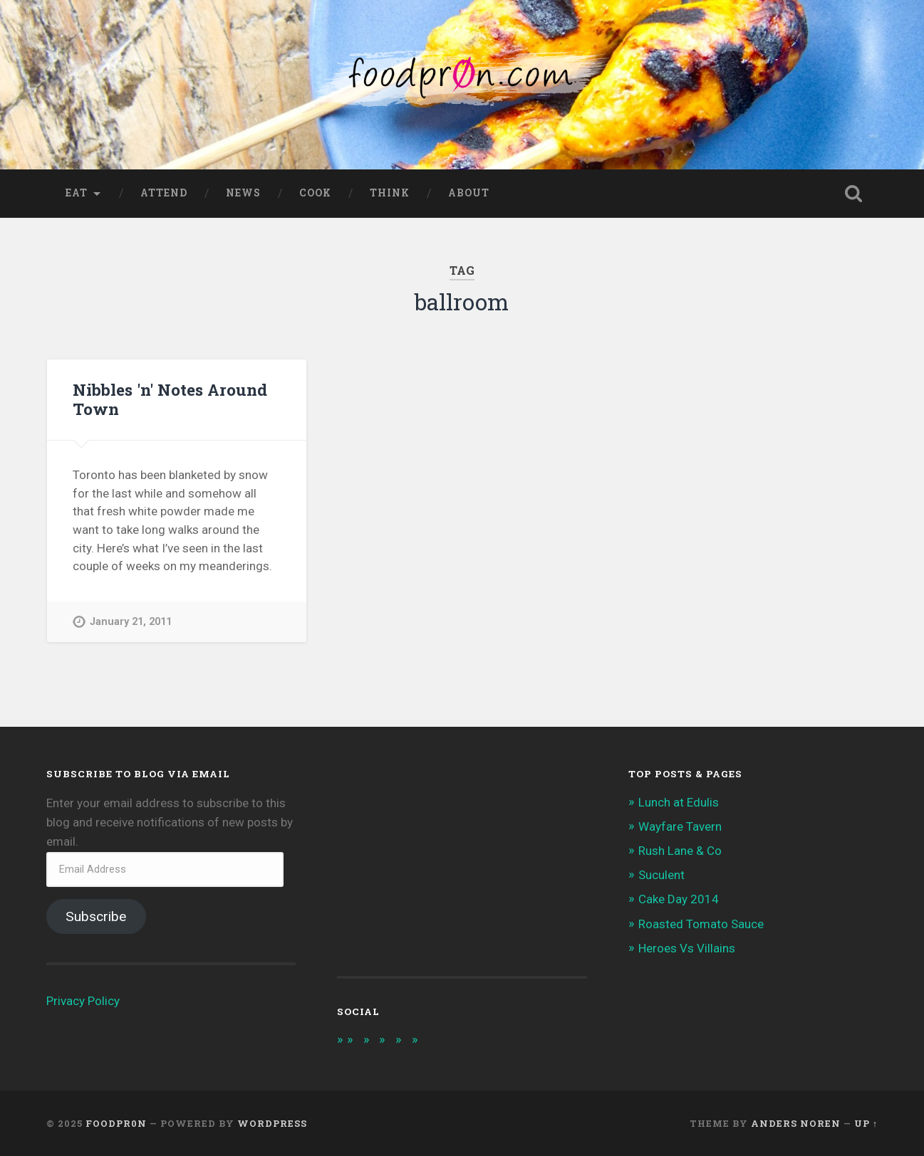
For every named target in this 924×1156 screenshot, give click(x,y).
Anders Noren (796, 1123)
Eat (77, 192)
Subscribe (96, 916)
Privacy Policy (83, 1001)
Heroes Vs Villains (687, 948)
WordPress (272, 1123)
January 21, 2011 (131, 622)
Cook (315, 192)
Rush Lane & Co (680, 851)
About (468, 192)
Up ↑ (866, 1123)
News (243, 192)
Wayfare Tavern (680, 826)
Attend (163, 192)
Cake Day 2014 (678, 899)
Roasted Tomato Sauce (701, 924)
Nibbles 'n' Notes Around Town (170, 399)
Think (390, 192)
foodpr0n (116, 1123)
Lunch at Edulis (678, 802)
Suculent (661, 875)
